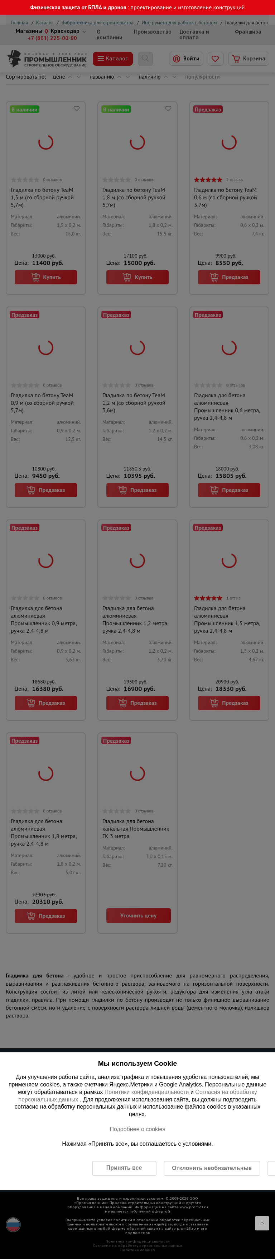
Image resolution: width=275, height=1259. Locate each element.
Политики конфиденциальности (147, 1092)
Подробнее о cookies (137, 1129)
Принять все (124, 1168)
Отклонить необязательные (212, 1168)
